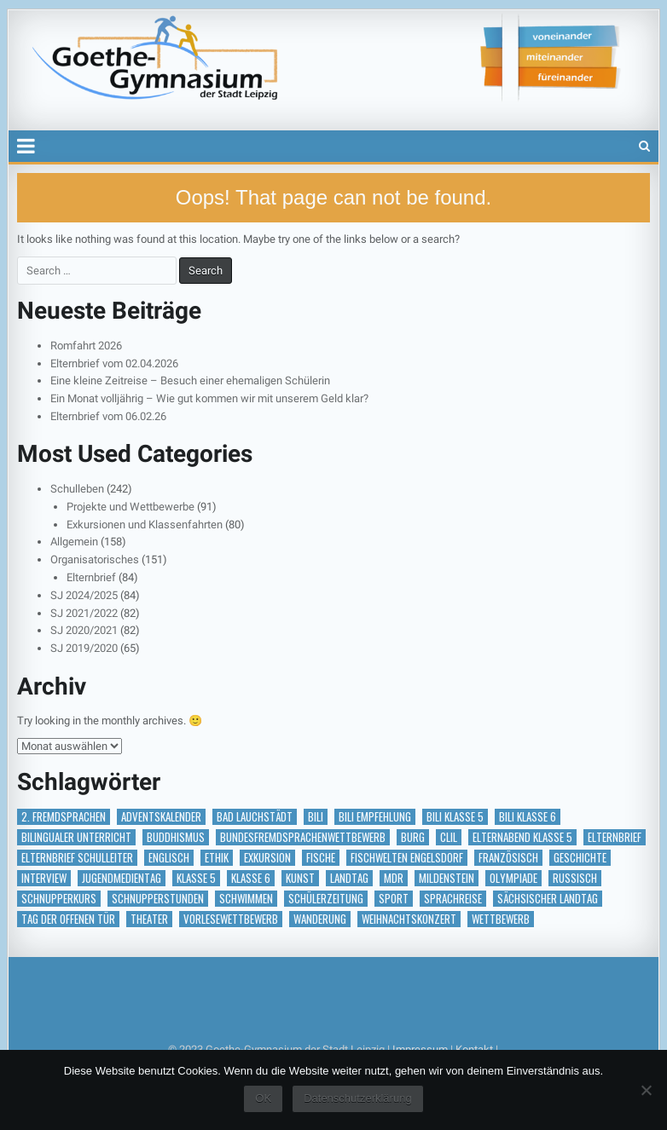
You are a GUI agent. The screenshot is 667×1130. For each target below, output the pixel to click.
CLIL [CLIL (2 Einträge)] (448, 837)
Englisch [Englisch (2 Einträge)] (168, 858)
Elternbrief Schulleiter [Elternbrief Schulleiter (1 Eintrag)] (77, 858)
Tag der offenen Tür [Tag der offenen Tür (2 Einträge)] (68, 919)
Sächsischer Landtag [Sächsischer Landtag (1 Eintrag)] (547, 899)
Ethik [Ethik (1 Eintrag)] (217, 858)
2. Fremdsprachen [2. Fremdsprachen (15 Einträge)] (63, 817)
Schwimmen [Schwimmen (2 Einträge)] (246, 899)
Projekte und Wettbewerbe (130, 506)
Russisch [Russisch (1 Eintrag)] (575, 878)
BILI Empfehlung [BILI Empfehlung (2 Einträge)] (375, 817)
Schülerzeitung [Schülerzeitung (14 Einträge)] (325, 899)
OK (263, 1098)
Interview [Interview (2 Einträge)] (44, 878)
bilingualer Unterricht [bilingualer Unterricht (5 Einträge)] (76, 837)
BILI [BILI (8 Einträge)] (315, 817)
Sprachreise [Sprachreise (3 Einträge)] (453, 899)
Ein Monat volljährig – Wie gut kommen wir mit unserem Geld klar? (209, 398)
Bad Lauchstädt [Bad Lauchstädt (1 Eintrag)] (255, 817)
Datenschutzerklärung (357, 1098)
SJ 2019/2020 (84, 648)
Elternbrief (91, 577)
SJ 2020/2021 (84, 630)
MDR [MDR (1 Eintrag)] (393, 878)
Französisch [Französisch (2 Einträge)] (508, 858)
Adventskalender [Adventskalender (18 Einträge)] (161, 817)
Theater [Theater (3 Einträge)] (149, 919)
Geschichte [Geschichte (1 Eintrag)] (580, 858)
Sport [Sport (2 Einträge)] (394, 899)
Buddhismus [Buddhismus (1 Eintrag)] (176, 837)
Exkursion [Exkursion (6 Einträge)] (267, 858)
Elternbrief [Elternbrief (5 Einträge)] (614, 837)
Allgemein (74, 541)
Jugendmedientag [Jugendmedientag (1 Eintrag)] (121, 878)
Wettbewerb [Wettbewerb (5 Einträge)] (501, 919)
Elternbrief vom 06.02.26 (108, 416)
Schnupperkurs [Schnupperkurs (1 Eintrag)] (58, 899)
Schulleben (77, 488)
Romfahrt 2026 (86, 345)
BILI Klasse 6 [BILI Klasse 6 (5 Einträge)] (527, 817)
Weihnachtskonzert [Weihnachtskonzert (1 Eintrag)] (409, 919)
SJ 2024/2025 (84, 595)
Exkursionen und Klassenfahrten (145, 524)
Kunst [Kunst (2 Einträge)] (300, 878)
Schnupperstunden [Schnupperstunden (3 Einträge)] (158, 899)
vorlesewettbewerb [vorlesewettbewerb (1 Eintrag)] (230, 919)
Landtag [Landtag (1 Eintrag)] (349, 878)
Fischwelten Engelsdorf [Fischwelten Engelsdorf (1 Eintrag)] (407, 858)
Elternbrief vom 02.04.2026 (114, 363)
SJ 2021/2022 (84, 613)
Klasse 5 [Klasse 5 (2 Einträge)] (196, 878)
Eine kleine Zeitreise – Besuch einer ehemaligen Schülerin (190, 380)
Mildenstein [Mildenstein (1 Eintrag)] (446, 878)
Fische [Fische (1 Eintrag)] (320, 858)
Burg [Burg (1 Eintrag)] (413, 837)
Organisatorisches (94, 559)
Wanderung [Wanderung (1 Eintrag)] (319, 919)
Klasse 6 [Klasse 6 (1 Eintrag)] (250, 878)
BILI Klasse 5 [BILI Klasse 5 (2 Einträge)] (455, 817)
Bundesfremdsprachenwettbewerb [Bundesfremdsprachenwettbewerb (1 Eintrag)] (303, 837)
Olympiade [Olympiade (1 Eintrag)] (513, 878)
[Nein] (645, 1089)
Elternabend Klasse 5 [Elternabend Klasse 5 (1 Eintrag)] (522, 837)
